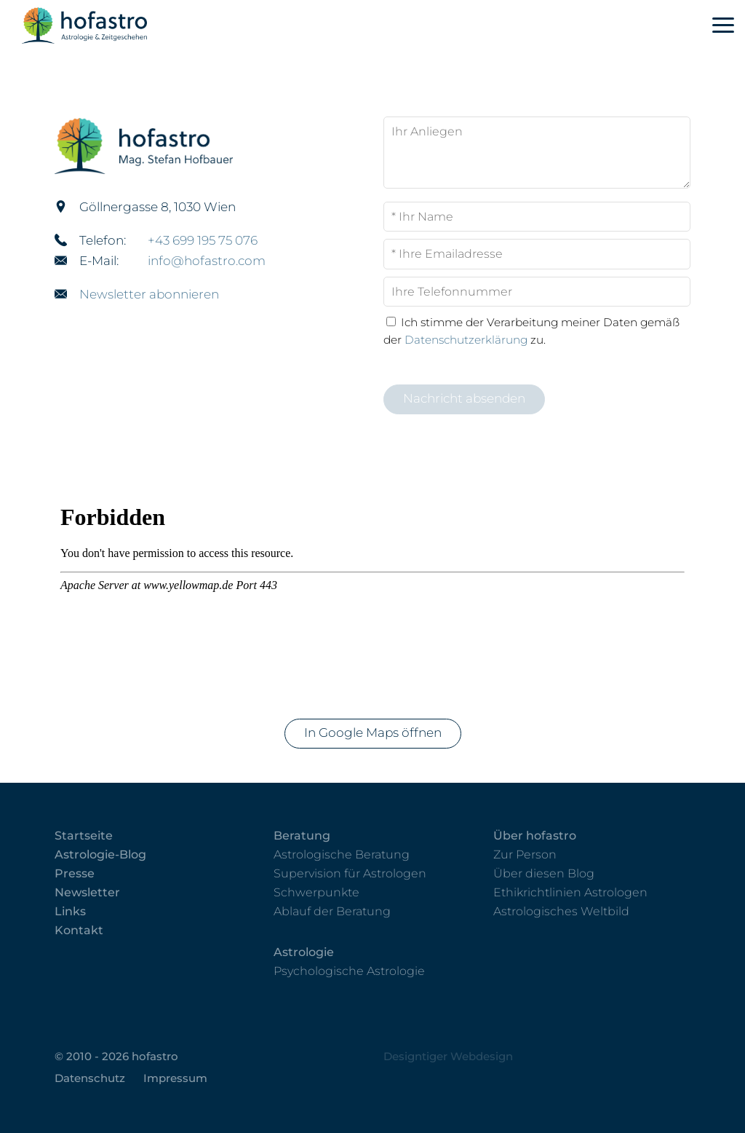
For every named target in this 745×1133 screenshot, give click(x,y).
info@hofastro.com (207, 260)
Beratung (302, 835)
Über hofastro (534, 835)
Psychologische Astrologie (349, 971)
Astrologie (304, 952)
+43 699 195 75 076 (203, 240)
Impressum (175, 1078)
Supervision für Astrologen (350, 873)
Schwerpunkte (316, 892)
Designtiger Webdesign (448, 1056)
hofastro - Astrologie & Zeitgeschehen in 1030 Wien (111, 25)
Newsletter (87, 892)
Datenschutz (90, 1078)
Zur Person (525, 854)
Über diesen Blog (543, 873)
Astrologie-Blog (100, 854)
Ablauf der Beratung (332, 911)
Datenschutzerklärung (466, 340)
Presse (75, 873)
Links (70, 911)
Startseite (84, 835)
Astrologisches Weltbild (561, 911)
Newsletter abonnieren (149, 294)
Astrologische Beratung (342, 854)
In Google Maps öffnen (373, 732)
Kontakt (79, 930)
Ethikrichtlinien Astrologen (570, 892)
